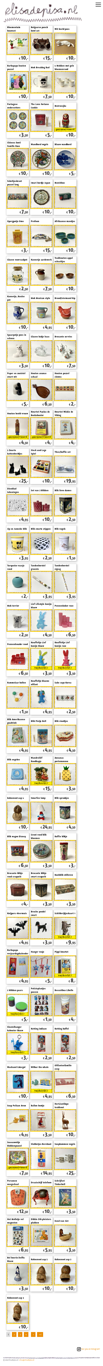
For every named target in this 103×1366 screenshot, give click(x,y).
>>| (40, 1334)
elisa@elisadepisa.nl (26, 1360)
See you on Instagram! (88, 1349)
